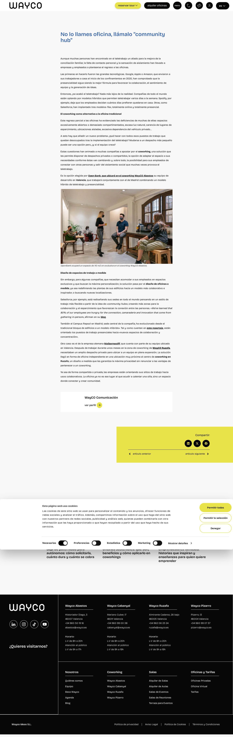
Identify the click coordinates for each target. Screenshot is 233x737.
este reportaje (155, 327)
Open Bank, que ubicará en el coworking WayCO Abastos (120, 175)
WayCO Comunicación (102, 397)
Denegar (206, 715)
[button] (93, 405)
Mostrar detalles (178, 730)
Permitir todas (206, 695)
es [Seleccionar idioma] (222, 5)
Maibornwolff (112, 342)
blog (103, 316)
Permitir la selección (206, 705)
